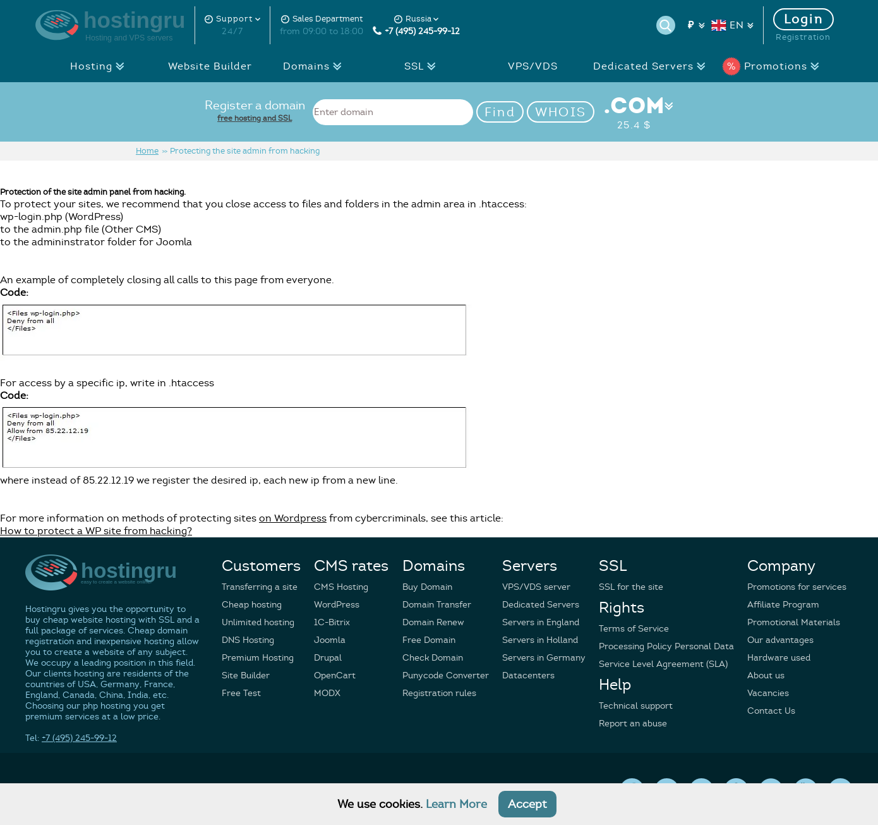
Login (804, 19)
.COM (633, 111)
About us (766, 675)
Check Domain (432, 657)
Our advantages (780, 640)
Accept (527, 804)
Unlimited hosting (258, 622)
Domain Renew (433, 622)
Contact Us (771, 711)
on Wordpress (293, 518)
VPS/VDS (533, 66)
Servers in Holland (540, 640)
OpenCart (335, 675)
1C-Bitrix (332, 622)
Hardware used (778, 657)
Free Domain (428, 640)
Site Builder (246, 675)
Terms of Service (634, 628)
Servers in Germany (544, 657)
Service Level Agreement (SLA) (663, 664)
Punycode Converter (445, 675)
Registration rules (439, 693)
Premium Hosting (258, 657)
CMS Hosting (341, 587)
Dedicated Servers (653, 66)
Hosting (100, 66)
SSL (423, 66)
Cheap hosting (252, 604)
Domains (316, 66)
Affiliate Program (783, 604)
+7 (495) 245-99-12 (416, 31)
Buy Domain (427, 587)
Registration (803, 37)
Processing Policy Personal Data (666, 646)
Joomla (330, 640)
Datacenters (528, 675)
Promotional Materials (793, 622)
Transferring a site (260, 587)
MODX (327, 693)
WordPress (336, 604)
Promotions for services (796, 587)
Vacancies (768, 693)
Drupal (328, 657)
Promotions (774, 66)
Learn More (456, 804)
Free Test (241, 693)
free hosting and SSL (254, 118)
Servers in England (540, 622)
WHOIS (561, 112)
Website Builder (210, 66)
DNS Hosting (248, 640)
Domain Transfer (436, 604)
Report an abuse (633, 723)
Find (499, 112)
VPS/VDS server (536, 587)
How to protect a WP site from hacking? (96, 531)
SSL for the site (631, 587)
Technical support (636, 705)
